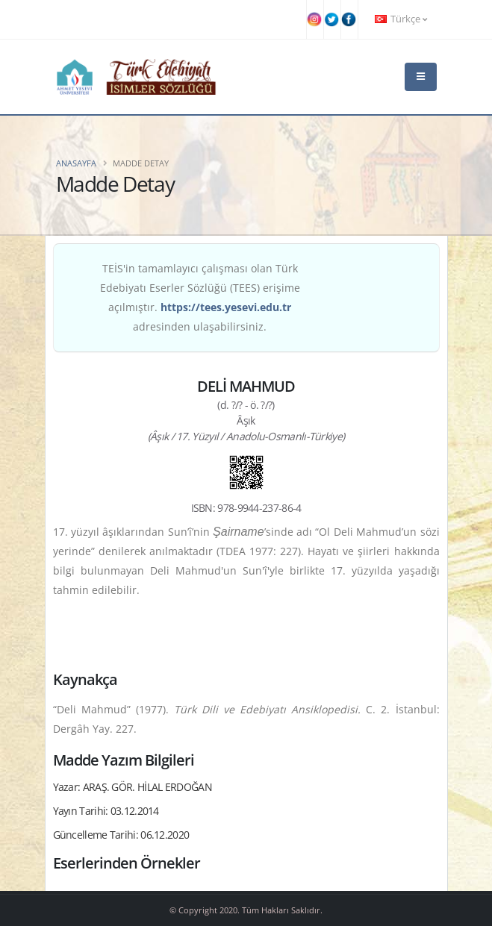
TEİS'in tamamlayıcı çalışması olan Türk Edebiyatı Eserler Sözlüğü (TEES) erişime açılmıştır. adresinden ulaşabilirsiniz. (200, 297)
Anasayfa (76, 163)
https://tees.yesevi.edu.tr (226, 307)
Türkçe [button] (401, 19)
